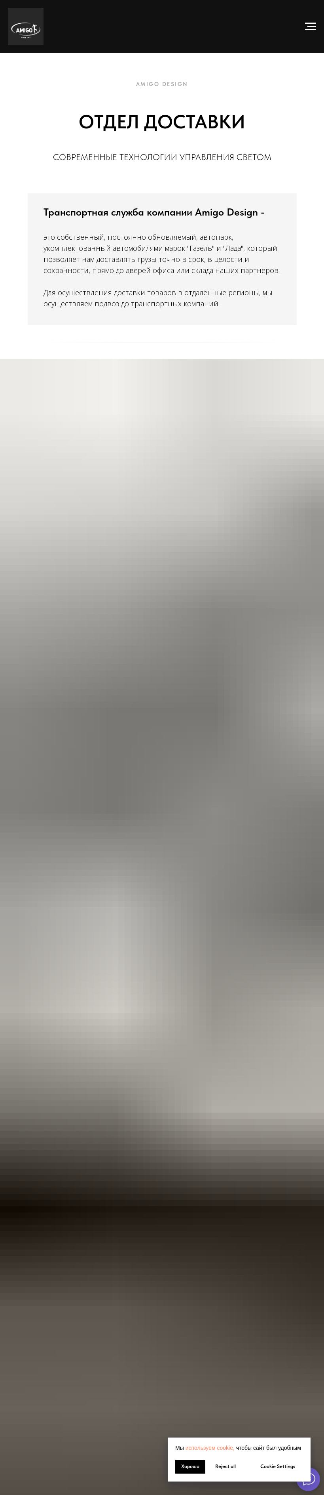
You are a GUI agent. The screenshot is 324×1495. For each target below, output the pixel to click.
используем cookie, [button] (210, 1448)
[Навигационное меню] (310, 27)
